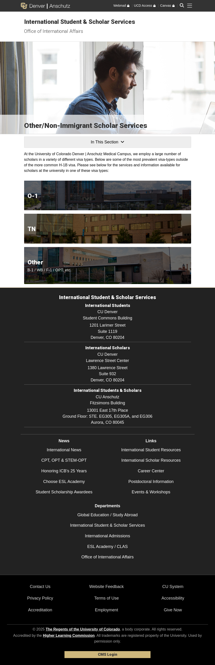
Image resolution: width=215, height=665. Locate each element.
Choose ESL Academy (64, 481)
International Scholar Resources (151, 460)
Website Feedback (106, 586)
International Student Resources (151, 450)
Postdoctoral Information (150, 481)
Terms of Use (106, 598)
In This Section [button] (107, 142)
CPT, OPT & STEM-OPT (64, 460)
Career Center (151, 471)
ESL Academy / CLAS (107, 546)
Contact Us (40, 586)
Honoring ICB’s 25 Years (64, 471)
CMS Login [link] (107, 654)
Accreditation (40, 610)
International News (64, 450)
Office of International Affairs (53, 31)
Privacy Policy (40, 598)
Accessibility (172, 598)
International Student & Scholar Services (79, 21)
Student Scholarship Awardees (64, 492)
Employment (106, 610)
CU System (172, 586)
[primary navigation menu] (190, 6)
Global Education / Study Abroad (107, 515)
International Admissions (107, 536)
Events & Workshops (151, 492)
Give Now (173, 610)
